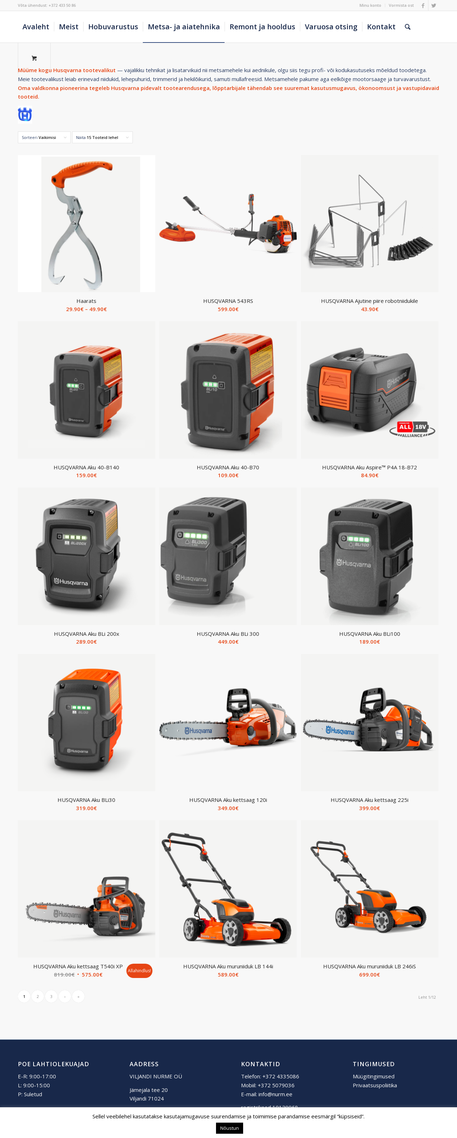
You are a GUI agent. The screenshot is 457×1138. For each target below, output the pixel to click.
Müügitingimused (374, 1076)
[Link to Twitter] (433, 5)
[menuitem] (370, 5)
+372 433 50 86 (62, 5)
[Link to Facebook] (423, 5)
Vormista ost (401, 5)
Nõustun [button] (229, 1128)
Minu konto (370, 5)
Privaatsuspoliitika (375, 1085)
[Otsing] (407, 27)
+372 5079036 (276, 1085)
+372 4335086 (280, 1076)
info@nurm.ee (275, 1094)
